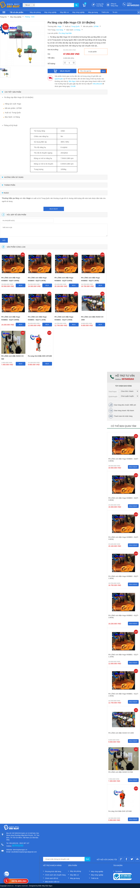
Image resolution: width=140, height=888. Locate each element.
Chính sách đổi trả (51, 878)
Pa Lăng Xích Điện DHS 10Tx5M (40, 356)
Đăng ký (113, 4)
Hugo (59, 26)
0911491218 (97, 84)
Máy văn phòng (35, 12)
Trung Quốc (75, 26)
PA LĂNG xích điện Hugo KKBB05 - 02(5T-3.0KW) (10, 279)
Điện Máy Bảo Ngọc (45, 886)
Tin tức (115, 12)
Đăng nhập (114, 6)
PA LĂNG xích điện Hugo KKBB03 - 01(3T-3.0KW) (64, 279)
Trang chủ (3, 17)
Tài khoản (118, 871)
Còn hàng (59, 30)
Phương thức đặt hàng (53, 871)
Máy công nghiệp (50, 12)
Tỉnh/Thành (113, 392)
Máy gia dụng (93, 12)
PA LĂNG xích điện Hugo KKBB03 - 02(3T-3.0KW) (37, 279)
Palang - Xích (29, 17)
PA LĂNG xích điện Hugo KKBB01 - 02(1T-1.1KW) (37, 318)
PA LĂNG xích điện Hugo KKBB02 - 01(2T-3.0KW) (10, 318)
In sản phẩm (92, 52)
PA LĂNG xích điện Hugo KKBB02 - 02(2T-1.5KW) (90, 279)
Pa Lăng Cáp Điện (65, 33)
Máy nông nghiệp (78, 12)
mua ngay (54, 209)
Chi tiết (73, 86)
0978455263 (133, 5)
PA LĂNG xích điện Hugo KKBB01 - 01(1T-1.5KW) (64, 318)
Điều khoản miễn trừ (52, 882)
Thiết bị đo (105, 12)
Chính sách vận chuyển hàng (55, 875)
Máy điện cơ (64, 12)
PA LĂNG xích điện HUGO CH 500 (12, 357)
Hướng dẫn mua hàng (100, 5)
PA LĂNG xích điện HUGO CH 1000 (92, 318)
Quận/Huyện (113, 396)
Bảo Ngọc (72, 81)
